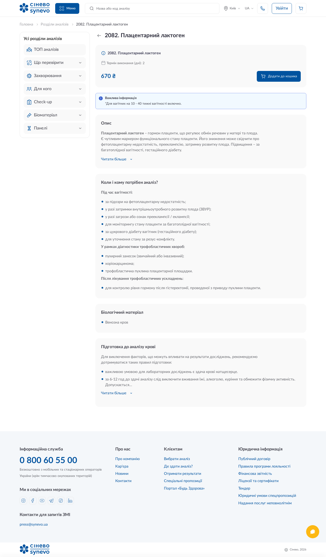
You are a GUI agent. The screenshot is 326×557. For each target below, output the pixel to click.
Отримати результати (182, 474)
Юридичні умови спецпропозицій (267, 496)
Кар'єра (121, 466)
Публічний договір (254, 459)
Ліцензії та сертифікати (258, 481)
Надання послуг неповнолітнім (265, 503)
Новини (121, 474)
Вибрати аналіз (177, 459)
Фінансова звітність (255, 474)
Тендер (244, 488)
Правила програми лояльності (264, 466)
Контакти (123, 481)
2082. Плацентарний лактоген (134, 53)
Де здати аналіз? (178, 466)
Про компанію (127, 459)
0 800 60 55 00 (48, 460)
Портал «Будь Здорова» (184, 488)
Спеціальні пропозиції (183, 481)
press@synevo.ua (34, 524)
